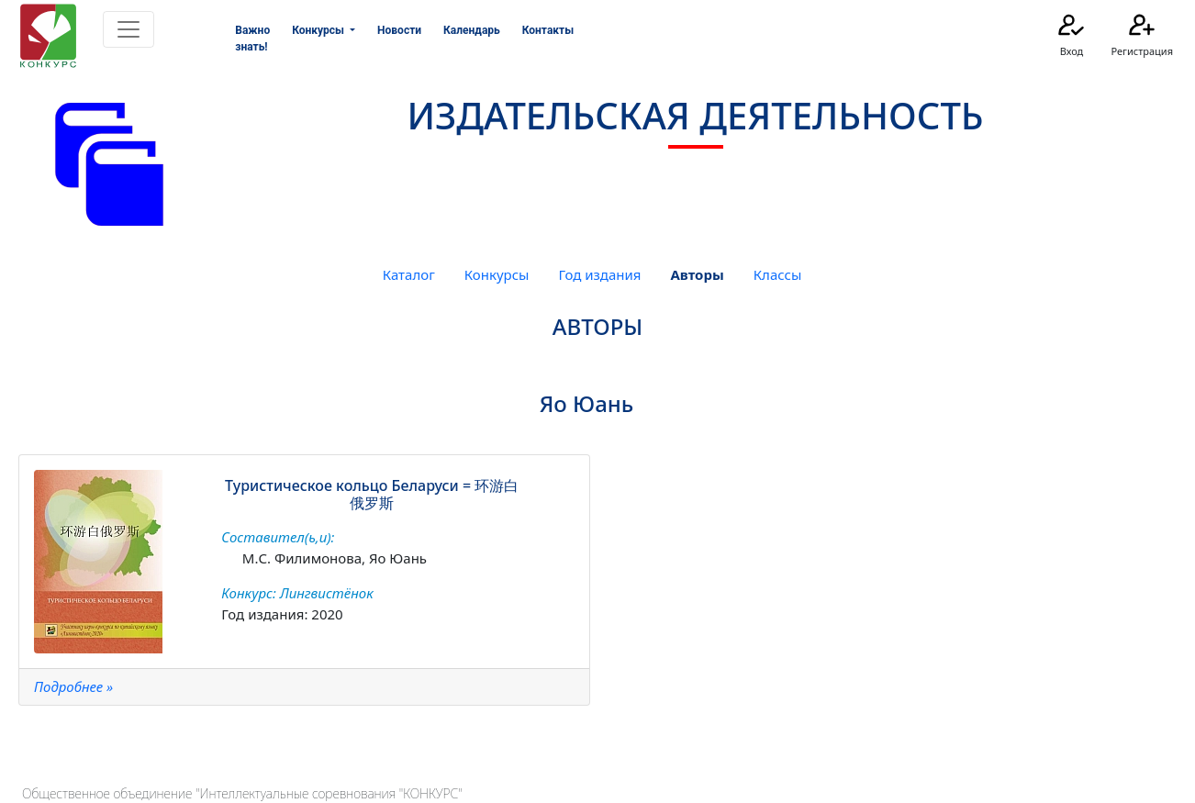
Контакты (548, 30)
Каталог (409, 274)
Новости (399, 30)
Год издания (599, 274)
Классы (778, 274)
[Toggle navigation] (128, 29)
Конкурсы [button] (319, 30)
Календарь (471, 30)
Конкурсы (497, 274)
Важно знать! (252, 38)
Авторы (696, 274)
